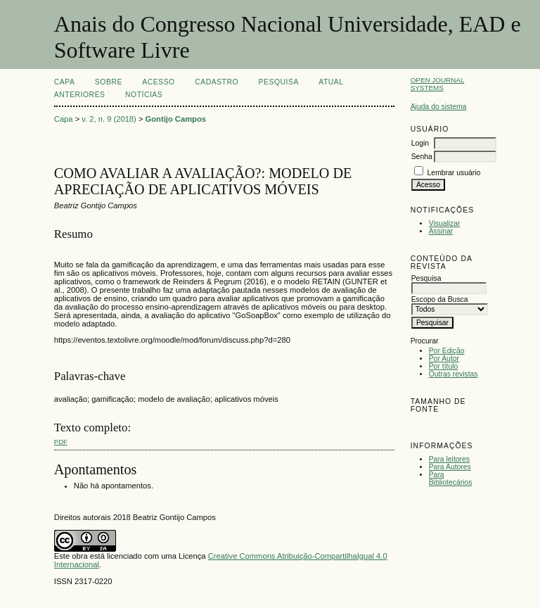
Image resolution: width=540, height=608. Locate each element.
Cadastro (216, 82)
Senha (421, 156)
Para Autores (450, 467)
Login (420, 143)
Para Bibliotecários (450, 478)
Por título (443, 366)
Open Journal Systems (438, 83)
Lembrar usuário (454, 173)
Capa (64, 82)
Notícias (143, 95)
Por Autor (444, 358)
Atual (331, 82)
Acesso (158, 82)
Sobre (108, 82)
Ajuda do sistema (439, 106)
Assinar (441, 231)
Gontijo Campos (176, 119)
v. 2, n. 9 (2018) (109, 119)
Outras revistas (453, 374)
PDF (61, 441)
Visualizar (445, 223)
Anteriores (79, 95)
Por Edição (447, 351)
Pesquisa (279, 82)
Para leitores (449, 459)
